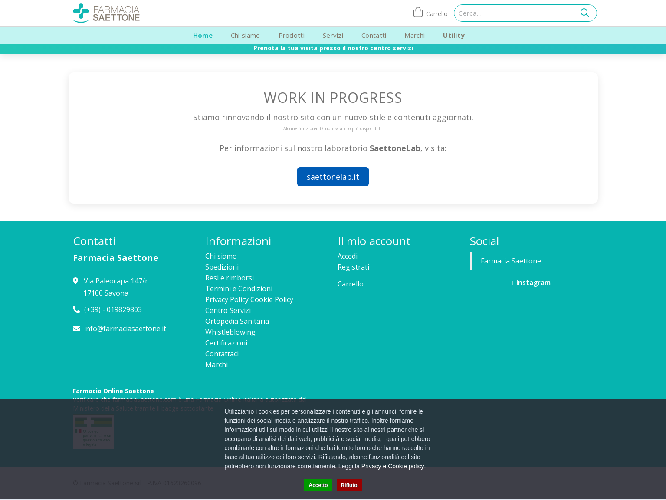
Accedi (348, 256)
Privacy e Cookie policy (392, 466)
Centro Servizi (228, 310)
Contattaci (222, 354)
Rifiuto (349, 485)
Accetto (318, 485)
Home (203, 35)
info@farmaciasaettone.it (125, 328)
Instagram (531, 282)
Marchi (414, 35)
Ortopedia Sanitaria (237, 321)
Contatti (373, 35)
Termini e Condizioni (238, 288)
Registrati (353, 267)
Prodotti (292, 35)
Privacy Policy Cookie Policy (249, 299)
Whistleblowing (230, 332)
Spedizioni (222, 267)
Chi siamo (245, 35)
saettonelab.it (333, 176)
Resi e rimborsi (229, 278)
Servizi (333, 35)
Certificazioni (226, 343)
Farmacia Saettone (511, 261)
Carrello (351, 284)
